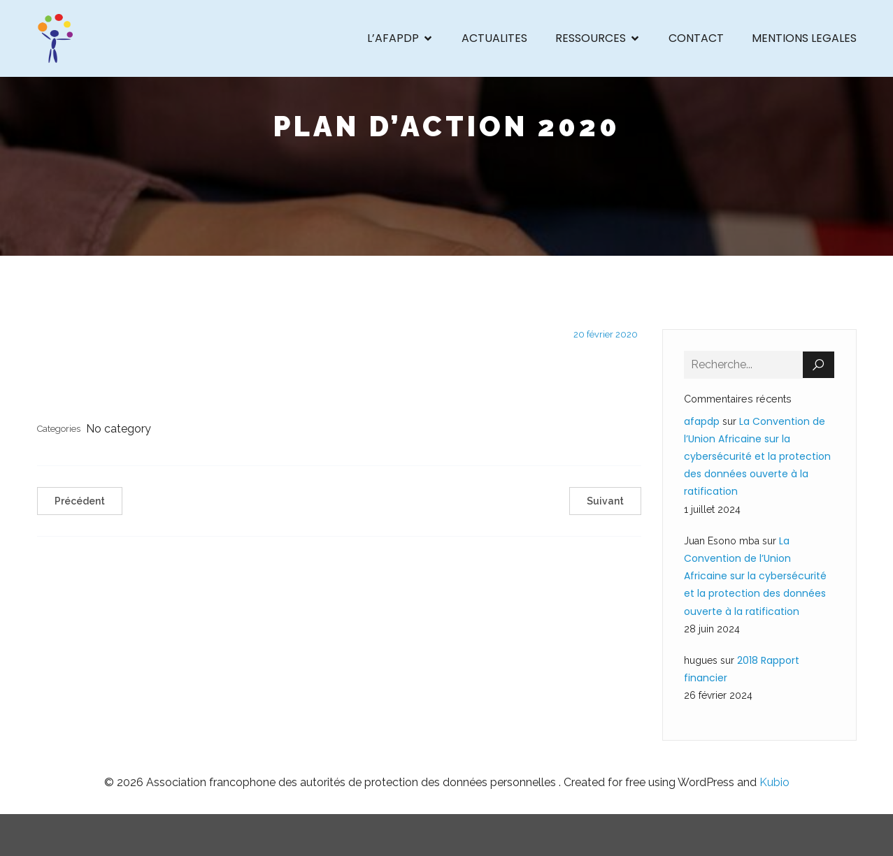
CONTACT (696, 38)
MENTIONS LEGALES (804, 38)
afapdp (702, 421)
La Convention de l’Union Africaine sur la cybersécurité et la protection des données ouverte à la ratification (757, 456)
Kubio (774, 782)
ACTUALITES (494, 38)
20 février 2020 (605, 334)
